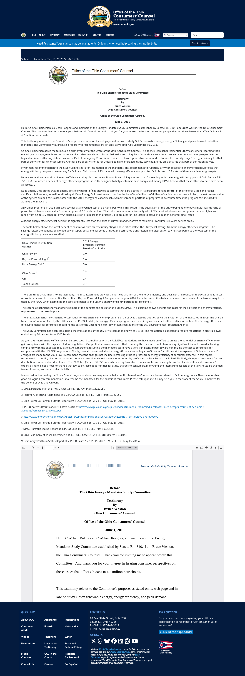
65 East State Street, (102, 618)
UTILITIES (96, 35)
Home (33, 35)
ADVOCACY (55, 35)
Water (68, 636)
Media (25, 654)
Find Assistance (200, 43)
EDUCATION (83, 35)
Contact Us (27, 664)
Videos (25, 636)
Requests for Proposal (72, 655)
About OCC (27, 619)
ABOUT (42, 35)
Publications (72, 619)
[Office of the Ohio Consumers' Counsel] (122, 15)
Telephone (50, 636)
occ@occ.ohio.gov (109, 629)
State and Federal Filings (73, 645)
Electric (48, 626)
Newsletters (28, 643)
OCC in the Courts (50, 655)
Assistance (69, 35)
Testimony (50, 647)
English (169, 35)
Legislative (51, 643)
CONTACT (110, 35)
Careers (48, 664)
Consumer (27, 626)
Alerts (24, 630)
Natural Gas (71, 626)
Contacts (26, 657)
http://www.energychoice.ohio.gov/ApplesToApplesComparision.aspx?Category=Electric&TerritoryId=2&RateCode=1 (90, 416)
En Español (71, 664)
